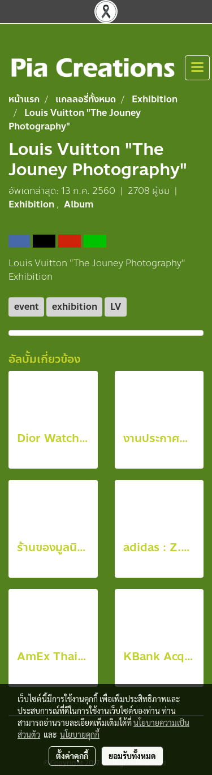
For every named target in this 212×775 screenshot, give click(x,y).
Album (78, 204)
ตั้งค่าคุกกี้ (72, 756)
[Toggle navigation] (197, 67)
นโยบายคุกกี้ (79, 734)
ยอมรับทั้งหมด (132, 756)
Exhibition (32, 204)
